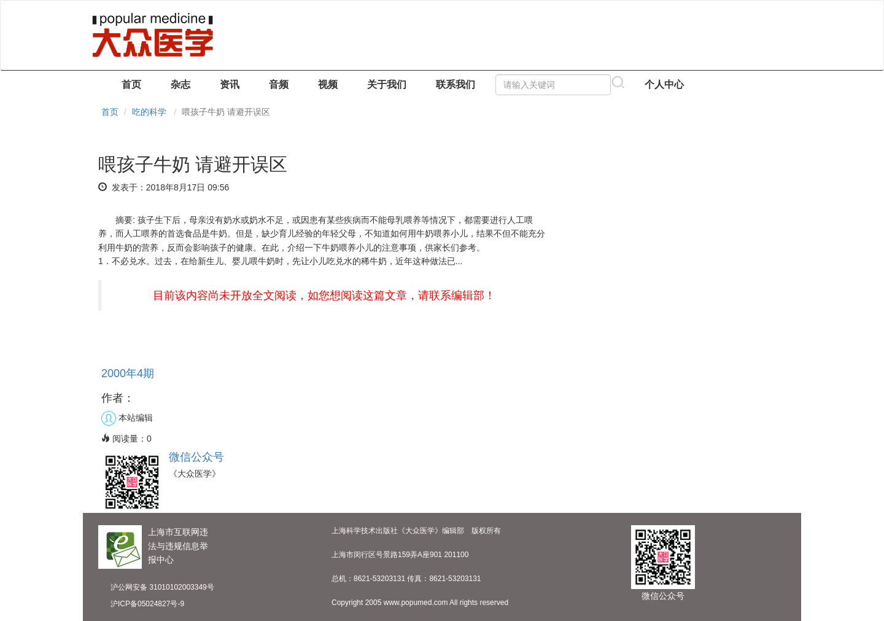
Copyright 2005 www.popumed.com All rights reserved (420, 602)
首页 (131, 84)
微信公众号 (196, 457)
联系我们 (455, 84)
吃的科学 (149, 112)
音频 (279, 84)
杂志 (180, 84)
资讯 (229, 84)
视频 (328, 84)
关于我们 (386, 84)
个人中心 (664, 84)
